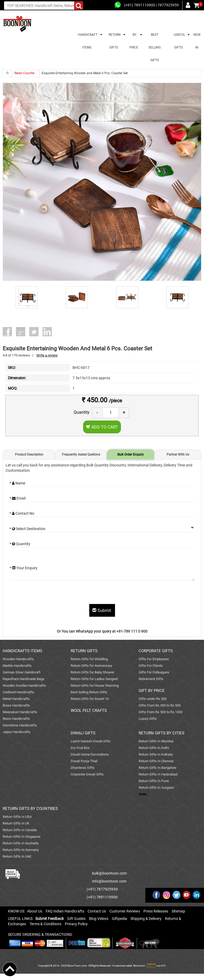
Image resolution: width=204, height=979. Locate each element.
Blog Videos (98, 918)
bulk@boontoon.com (109, 873)
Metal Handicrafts (16, 699)
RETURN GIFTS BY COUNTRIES (30, 808)
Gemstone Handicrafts (20, 725)
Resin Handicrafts (16, 719)
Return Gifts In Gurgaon (156, 788)
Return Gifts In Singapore (21, 837)
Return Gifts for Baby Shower (92, 672)
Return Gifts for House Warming (95, 685)
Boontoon (139, 965)
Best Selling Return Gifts (89, 692)
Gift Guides (76, 918)
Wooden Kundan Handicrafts (24, 685)
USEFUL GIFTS (178, 41)
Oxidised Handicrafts (18, 692)
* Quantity (20, 544)
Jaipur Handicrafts (17, 732)
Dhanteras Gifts (83, 768)
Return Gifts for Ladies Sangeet (94, 679)
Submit (102, 610)
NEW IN (197, 41)
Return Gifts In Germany (21, 850)
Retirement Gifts (151, 679)
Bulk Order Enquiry (130, 454)
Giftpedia (119, 918)
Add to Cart (102, 427)
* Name (17, 483)
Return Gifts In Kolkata (156, 754)
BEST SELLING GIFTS (154, 47)
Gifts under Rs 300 (153, 699)
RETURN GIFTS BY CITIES (161, 733)
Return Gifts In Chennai (156, 761)
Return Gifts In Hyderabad (158, 774)
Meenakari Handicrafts (20, 712)
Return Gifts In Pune (154, 781)
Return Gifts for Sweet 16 (90, 699)
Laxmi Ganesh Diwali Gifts (90, 741)
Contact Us (97, 911)
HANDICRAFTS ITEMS (22, 651)
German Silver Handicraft (21, 672)
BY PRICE (133, 41)
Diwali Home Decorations (90, 754)
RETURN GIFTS (114, 41)
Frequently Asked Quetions (81, 454)
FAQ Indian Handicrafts (65, 911)
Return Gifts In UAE (17, 856)
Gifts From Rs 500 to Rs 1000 (160, 712)
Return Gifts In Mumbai (156, 741)
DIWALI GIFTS (83, 733)
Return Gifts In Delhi (154, 748)
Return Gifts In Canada (20, 830)
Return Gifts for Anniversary (91, 666)
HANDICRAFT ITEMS (86, 41)
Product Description (29, 454)
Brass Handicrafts (16, 705)
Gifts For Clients (151, 666)
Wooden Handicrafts (18, 659)
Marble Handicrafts (17, 666)
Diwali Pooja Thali (84, 761)
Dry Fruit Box (80, 748)
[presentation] (50, 593)
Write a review (47, 355)
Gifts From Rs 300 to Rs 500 (160, 705)
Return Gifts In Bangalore (157, 768)
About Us (34, 911)
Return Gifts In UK (16, 823)
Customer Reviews (124, 911)
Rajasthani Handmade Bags (23, 679)
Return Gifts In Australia (21, 843)
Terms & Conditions (45, 924)
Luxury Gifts (148, 719)
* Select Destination (27, 529)
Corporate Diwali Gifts (87, 774)
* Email (18, 498)
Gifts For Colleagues (154, 672)
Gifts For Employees (154, 659)
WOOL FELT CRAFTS (89, 710)
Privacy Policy (76, 924)
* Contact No (22, 513)
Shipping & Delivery (146, 918)
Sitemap (178, 911)
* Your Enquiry (23, 568)
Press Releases (155, 911)
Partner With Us (178, 454)
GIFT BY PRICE (152, 690)
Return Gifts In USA (17, 817)
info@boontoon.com (109, 881)
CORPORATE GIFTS (156, 651)
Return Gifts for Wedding (89, 659)
